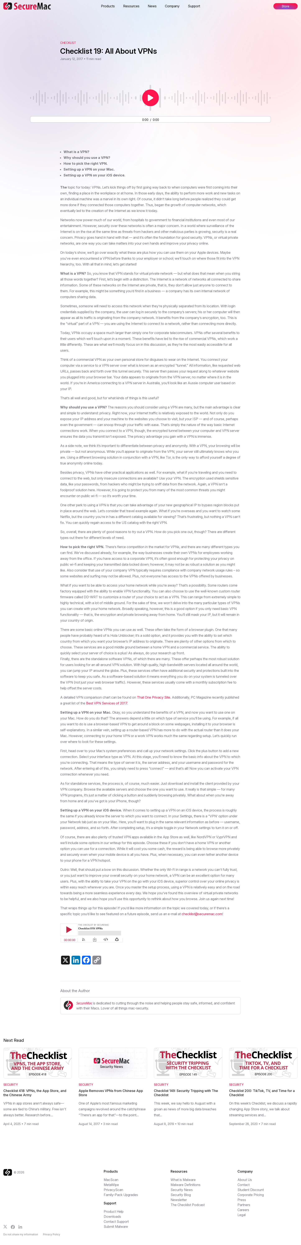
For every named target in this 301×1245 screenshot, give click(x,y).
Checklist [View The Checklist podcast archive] (68, 43)
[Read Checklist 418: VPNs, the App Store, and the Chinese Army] (37, 1063)
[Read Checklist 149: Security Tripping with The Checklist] (188, 1063)
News (152, 6)
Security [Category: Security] (10, 1084)
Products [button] (108, 6)
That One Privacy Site (153, 697)
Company (172, 6)
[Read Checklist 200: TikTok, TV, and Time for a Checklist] (263, 1063)
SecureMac (84, 1003)
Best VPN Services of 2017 (106, 703)
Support (194, 6)
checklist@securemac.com (202, 914)
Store (285, 6)
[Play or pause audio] (150, 97)
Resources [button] (131, 6)
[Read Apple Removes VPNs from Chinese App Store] (113, 1063)
